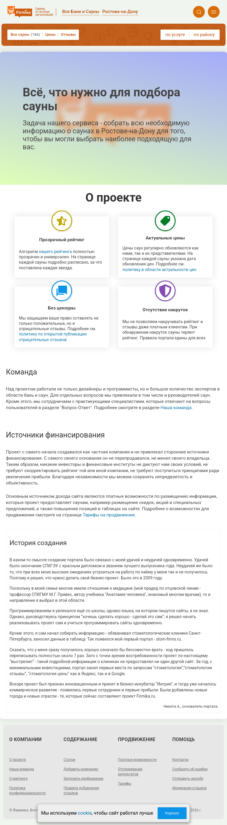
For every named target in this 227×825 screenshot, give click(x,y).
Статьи (69, 760)
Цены (50, 34)
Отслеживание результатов (130, 771)
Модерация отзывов (189, 788)
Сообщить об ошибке (189, 769)
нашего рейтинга (55, 251)
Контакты (180, 760)
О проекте (17, 760)
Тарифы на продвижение (109, 515)
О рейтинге (18, 779)
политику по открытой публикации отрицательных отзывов (53, 337)
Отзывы (68, 34)
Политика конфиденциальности (27, 790)
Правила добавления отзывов (81, 790)
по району (204, 34)
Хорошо (172, 813)
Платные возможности (137, 760)
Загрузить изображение (83, 779)
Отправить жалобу (187, 779)
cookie (85, 813)
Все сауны (25, 34)
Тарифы (124, 784)
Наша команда (176, 407)
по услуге (175, 34)
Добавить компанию (81, 769)
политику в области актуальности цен (159, 269)
